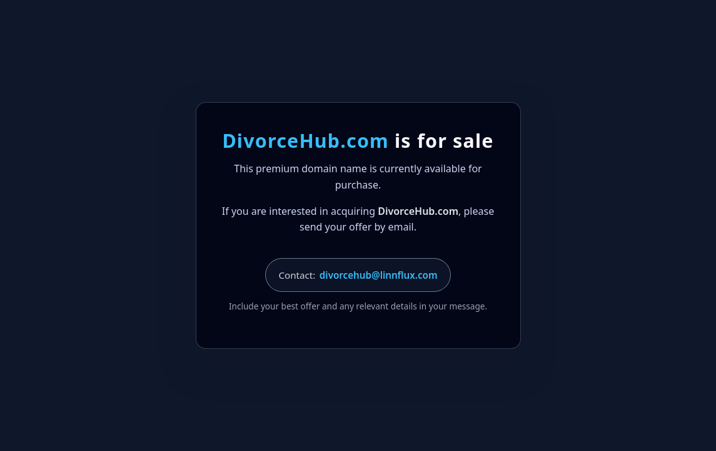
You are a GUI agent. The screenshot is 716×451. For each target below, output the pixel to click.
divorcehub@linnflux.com (379, 275)
